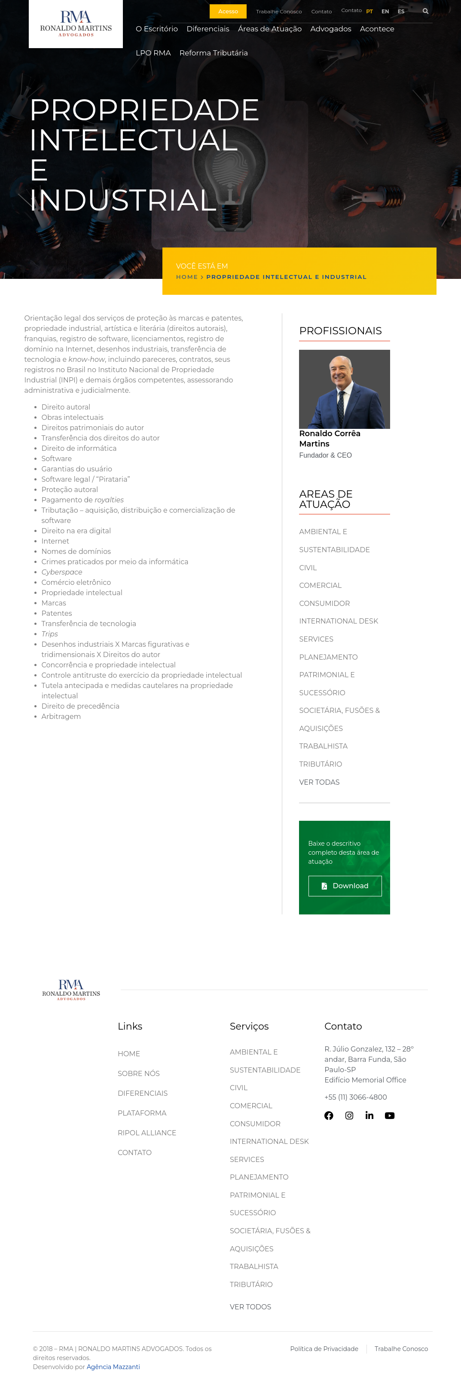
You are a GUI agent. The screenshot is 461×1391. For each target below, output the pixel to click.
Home (187, 276)
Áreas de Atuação (270, 28)
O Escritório (157, 28)
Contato (135, 1153)
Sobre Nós (139, 1074)
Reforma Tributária (214, 53)
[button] (425, 11)
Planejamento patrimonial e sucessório (328, 675)
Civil (308, 568)
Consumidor (324, 603)
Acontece (377, 28)
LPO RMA (153, 53)
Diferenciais (207, 28)
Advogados (330, 28)
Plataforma (142, 1113)
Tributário (320, 764)
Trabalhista (323, 746)
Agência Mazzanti (113, 1367)
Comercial (320, 585)
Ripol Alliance (147, 1133)
